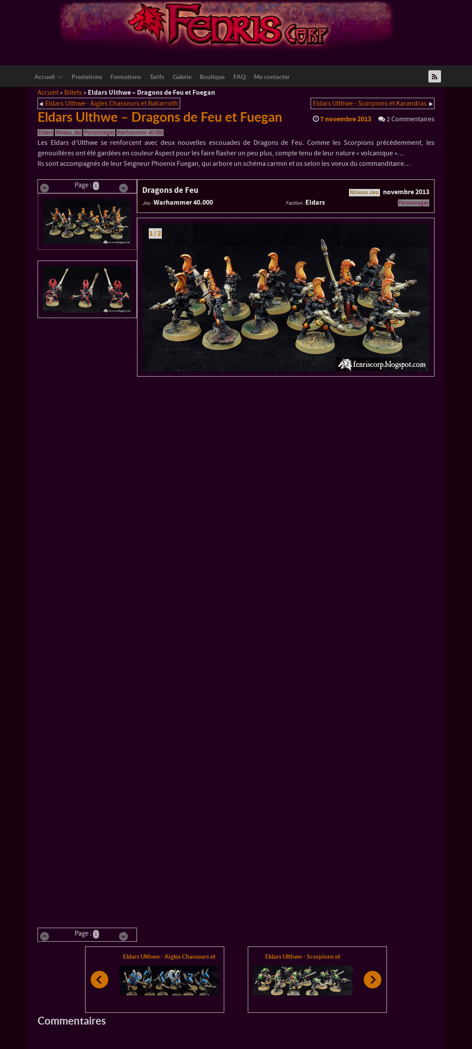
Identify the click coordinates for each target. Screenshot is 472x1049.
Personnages (99, 132)
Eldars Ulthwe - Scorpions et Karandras (370, 103)
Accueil (48, 92)
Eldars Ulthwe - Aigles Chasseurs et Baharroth (111, 103)
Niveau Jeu (69, 132)
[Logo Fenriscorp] (229, 24)
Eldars (45, 132)
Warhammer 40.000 (140, 132)
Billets (73, 92)
